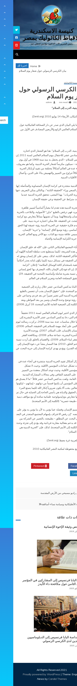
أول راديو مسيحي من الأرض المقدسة (47, 493)
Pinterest (27, 466)
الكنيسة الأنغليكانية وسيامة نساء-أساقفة (49, 504)
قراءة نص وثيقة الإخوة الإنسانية (51, 527)
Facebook (64, 466)
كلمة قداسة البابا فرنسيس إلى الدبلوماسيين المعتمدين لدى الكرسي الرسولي (43, 639)
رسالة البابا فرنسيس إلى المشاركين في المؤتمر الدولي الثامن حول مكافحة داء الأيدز (40, 582)
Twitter (45, 466)
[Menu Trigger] (68, 6)
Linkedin (65, 473)
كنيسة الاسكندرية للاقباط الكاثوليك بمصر (39, 34)
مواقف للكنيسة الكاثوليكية (61, 83)
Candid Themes (44, 678)
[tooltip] (3, 30)
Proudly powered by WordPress (28, 674)
